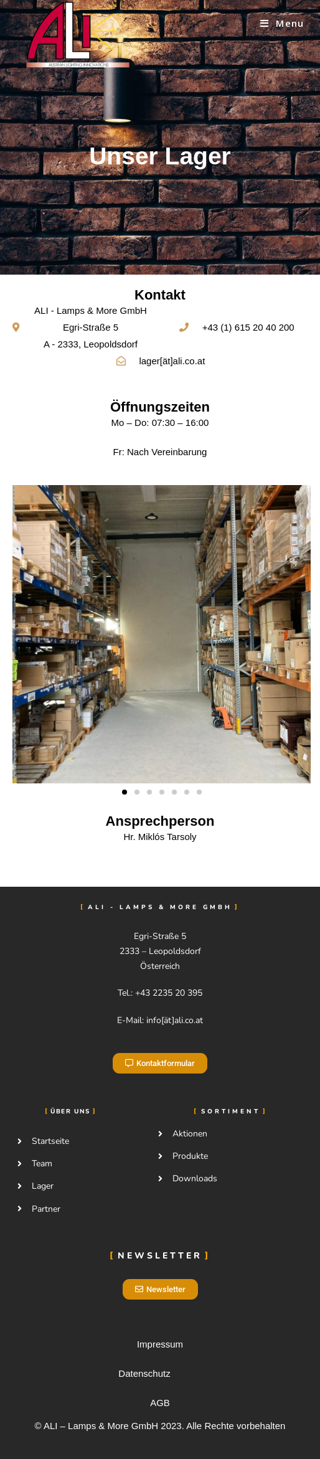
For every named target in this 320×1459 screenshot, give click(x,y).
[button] (124, 792)
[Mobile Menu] (282, 23)
